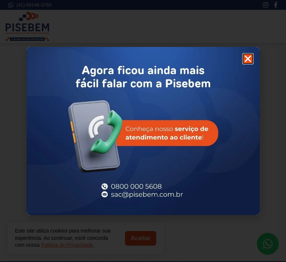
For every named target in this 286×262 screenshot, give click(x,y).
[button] (247, 58)
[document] (143, 131)
